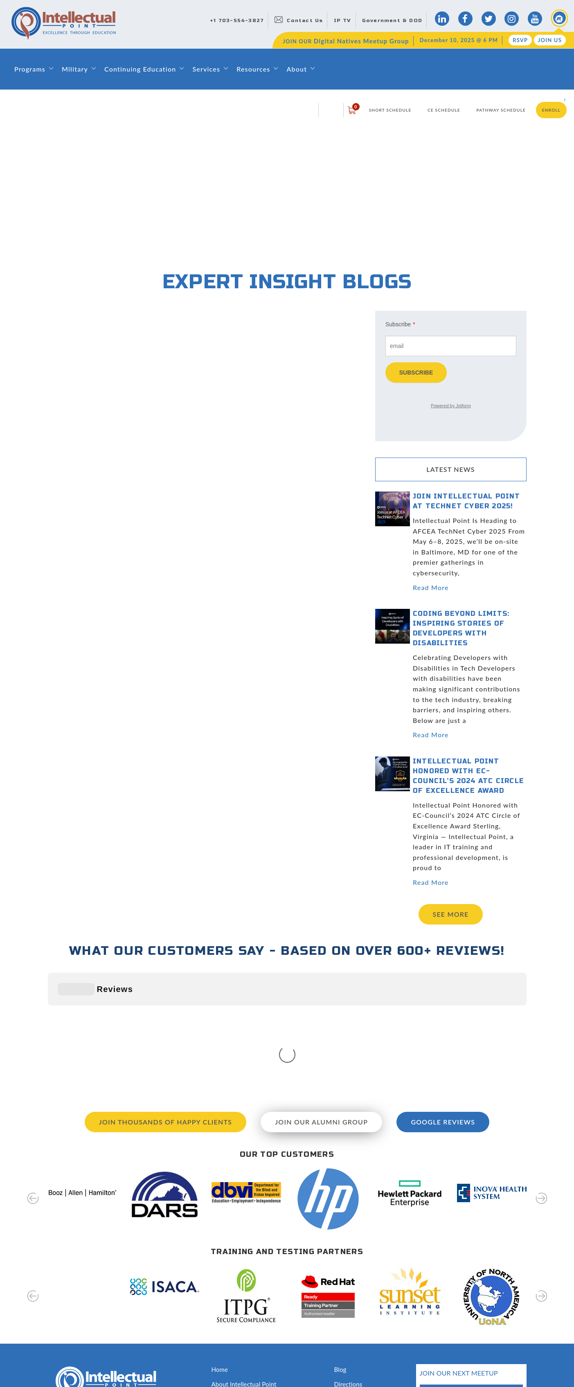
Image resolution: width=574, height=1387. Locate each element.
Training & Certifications (245, 1305)
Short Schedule (390, 110)
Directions (348, 1261)
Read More (431, 587)
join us (498, 1315)
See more (451, 914)
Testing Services (356, 1319)
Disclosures (350, 1334)
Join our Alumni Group (321, 999)
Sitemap (59, 1363)
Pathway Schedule (501, 110)
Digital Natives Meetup (366, 1275)
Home (220, 1246)
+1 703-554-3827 (237, 20)
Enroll (551, 110)
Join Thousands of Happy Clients (165, 999)
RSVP (520, 40)
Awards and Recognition (245, 1319)
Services (206, 69)
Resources (253, 69)
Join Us (550, 40)
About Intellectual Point (244, 1261)
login (331, 110)
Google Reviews (443, 999)
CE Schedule (444, 110)
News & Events (355, 1290)
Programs (29, 69)
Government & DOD (392, 20)
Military (75, 69)
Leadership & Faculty (240, 1275)
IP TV (342, 20)
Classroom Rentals (237, 1334)
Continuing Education (140, 69)
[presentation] (32, 1081)
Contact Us (305, 20)
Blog (340, 1246)
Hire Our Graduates (361, 1305)
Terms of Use (138, 1363)
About (296, 69)
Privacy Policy (95, 1363)
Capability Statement (240, 1348)
